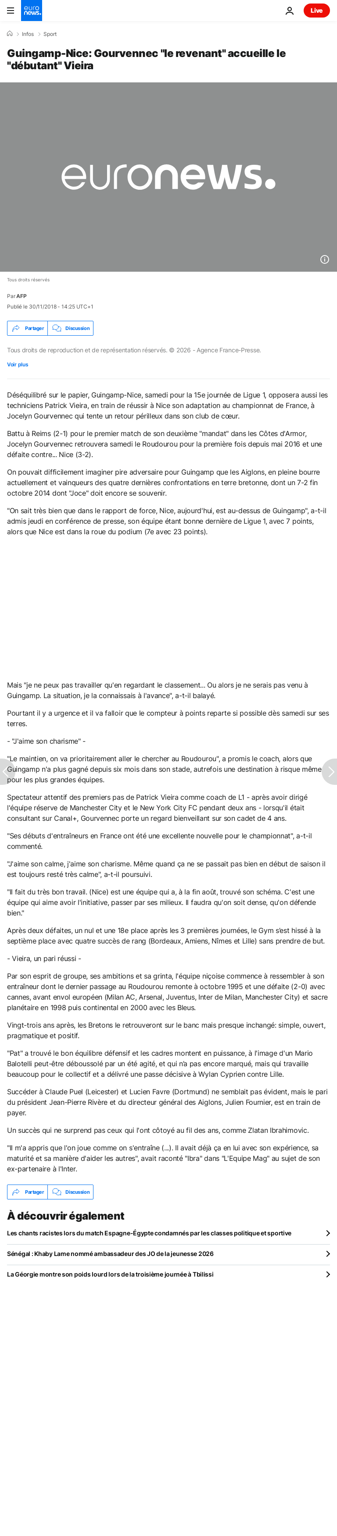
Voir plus (17, 364)
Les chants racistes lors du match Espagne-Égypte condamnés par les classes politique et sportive (149, 1233)
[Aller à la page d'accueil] (31, 10)
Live (317, 10)
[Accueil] (9, 34)
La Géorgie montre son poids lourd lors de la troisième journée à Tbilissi (110, 1274)
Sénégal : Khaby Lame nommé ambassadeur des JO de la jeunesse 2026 (110, 1253)
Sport (50, 34)
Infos (28, 34)
